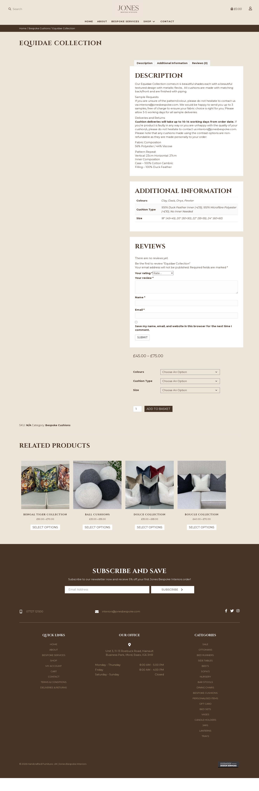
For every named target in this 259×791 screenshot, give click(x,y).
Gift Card (205, 716)
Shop (53, 673)
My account (54, 679)
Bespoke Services (53, 668)
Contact (53, 689)
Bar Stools (205, 695)
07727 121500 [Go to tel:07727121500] (35, 624)
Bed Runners (205, 668)
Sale (205, 657)
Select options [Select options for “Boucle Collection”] (201, 540)
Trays (205, 749)
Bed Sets (205, 722)
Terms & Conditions (54, 695)
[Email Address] (107, 602)
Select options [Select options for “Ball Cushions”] (97, 540)
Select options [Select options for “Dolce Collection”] (149, 540)
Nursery (205, 689)
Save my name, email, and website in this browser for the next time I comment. (183, 340)
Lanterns (205, 743)
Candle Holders (205, 733)
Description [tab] (145, 75)
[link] (89, 33)
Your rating (144, 285)
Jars (205, 738)
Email (140, 321)
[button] (172, 603)
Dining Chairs (205, 700)
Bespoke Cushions (41, 40)
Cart (54, 684)
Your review (144, 289)
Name (140, 309)
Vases (205, 727)
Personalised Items (205, 711)
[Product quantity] (137, 421)
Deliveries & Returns (53, 700)
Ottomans (205, 662)
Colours (138, 383)
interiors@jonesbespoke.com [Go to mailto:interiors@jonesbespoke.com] (121, 624)
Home (23, 40)
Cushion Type (142, 392)
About (53, 662)
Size (136, 402)
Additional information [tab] (174, 75)
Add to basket (158, 421)
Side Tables (205, 673)
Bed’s (205, 679)
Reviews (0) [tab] (203, 75)
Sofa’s (205, 684)
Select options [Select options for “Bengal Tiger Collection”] (45, 540)
